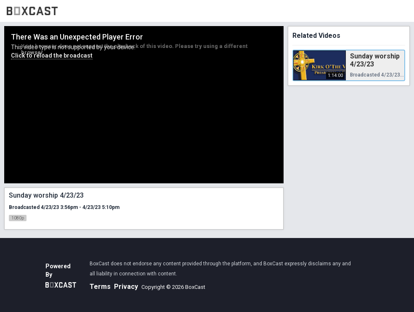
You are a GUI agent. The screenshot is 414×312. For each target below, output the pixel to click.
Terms (100, 287)
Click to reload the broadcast (52, 55)
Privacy (126, 287)
